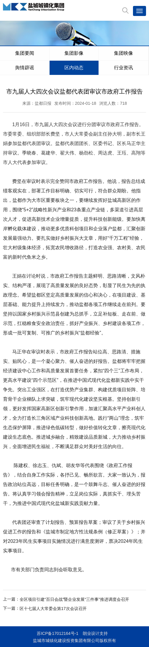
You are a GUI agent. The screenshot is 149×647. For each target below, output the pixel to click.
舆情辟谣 (24, 67)
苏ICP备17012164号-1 (57, 633)
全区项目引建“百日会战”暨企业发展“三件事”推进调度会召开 (74, 599)
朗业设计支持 (95, 633)
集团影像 (73, 53)
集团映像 (123, 53)
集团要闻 (24, 53)
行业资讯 (123, 67)
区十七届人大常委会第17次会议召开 (53, 608)
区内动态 (73, 67)
